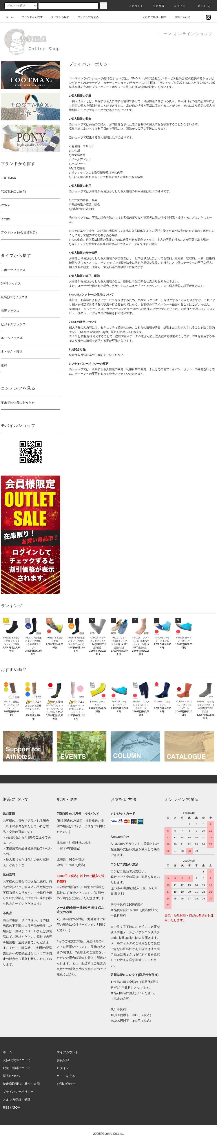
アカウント (133, 5)
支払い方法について (17, 1060)
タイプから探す (57, 17)
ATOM (16, 1107)
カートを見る (66, 1076)
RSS (6, 1107)
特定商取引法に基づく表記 (21, 1084)
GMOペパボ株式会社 (144, 78)
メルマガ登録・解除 (151, 17)
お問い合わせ (179, 17)
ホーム (9, 17)
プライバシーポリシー (18, 1091)
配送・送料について (17, 1068)
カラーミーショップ (116, 82)
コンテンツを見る (85, 17)
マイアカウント (67, 1052)
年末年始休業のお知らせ (18, 402)
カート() (201, 5)
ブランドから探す (29, 17)
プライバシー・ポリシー (107, 87)
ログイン (177, 5)
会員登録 (156, 5)
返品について (12, 1076)
